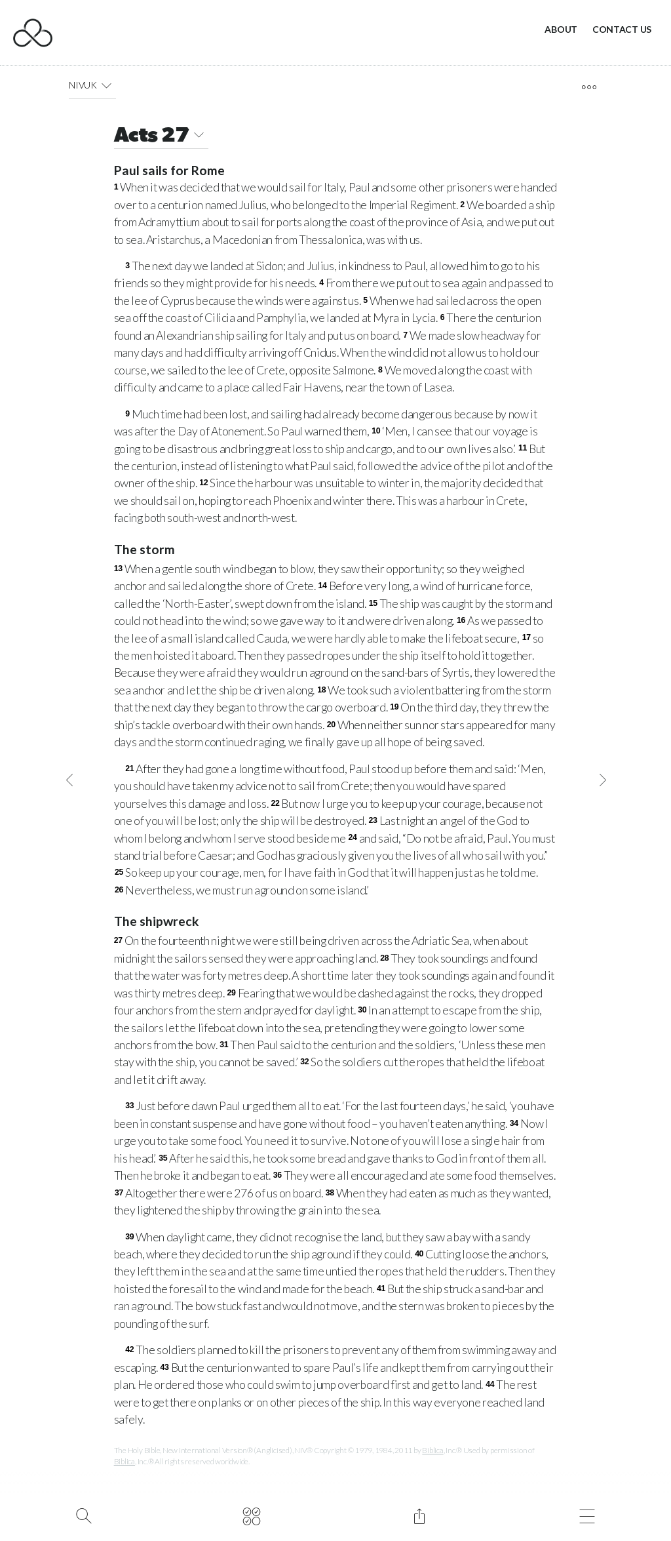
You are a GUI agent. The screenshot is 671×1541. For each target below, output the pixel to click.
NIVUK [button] (92, 85)
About (561, 29)
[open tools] (589, 87)
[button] (106, 85)
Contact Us (621, 29)
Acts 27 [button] (161, 136)
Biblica (432, 1450)
